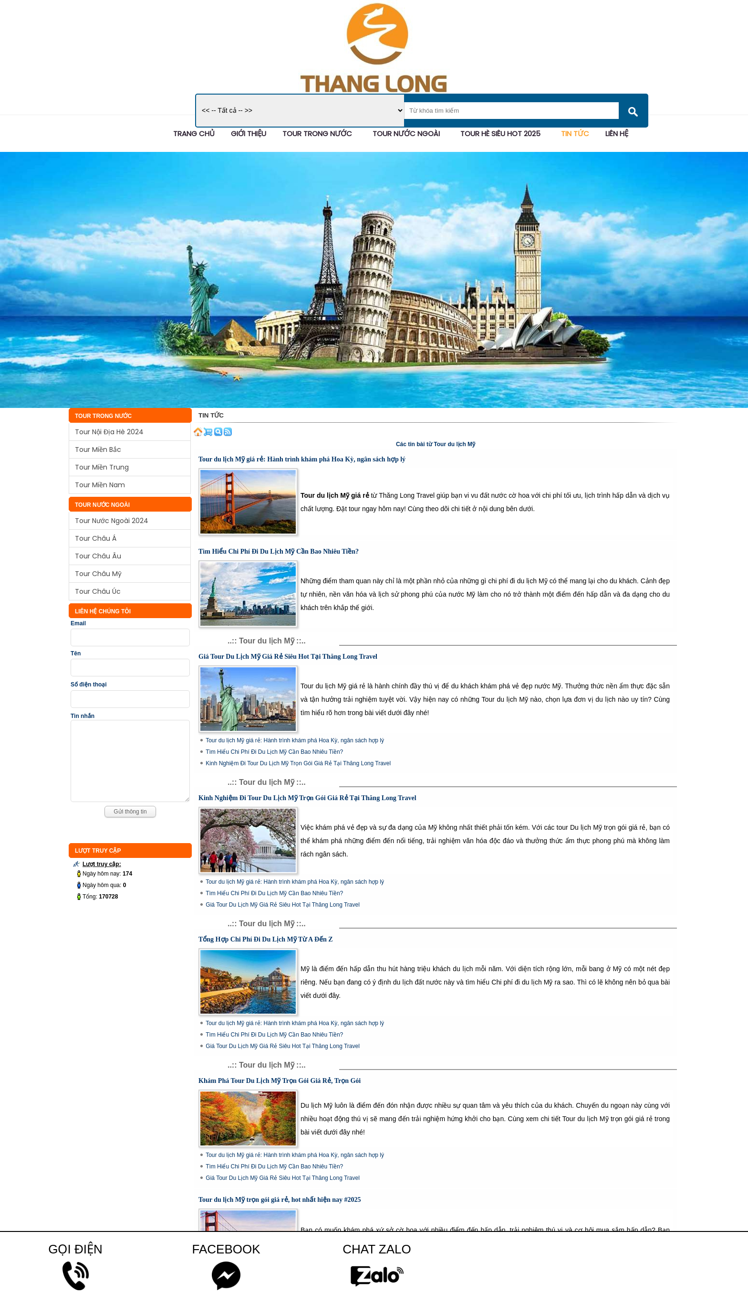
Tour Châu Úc (98, 591)
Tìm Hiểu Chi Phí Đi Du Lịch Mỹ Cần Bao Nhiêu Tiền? (278, 551)
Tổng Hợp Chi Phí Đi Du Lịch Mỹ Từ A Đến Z (265, 939)
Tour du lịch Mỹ (454, 444)
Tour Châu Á (95, 538)
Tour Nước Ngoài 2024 (111, 520)
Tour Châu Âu (98, 556)
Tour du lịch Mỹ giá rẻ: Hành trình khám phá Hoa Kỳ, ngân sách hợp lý (301, 459)
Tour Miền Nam (100, 485)
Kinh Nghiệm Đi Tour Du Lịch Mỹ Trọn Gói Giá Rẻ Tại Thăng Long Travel (298, 763)
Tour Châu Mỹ (98, 573)
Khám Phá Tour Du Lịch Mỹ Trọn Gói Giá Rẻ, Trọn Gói (279, 1080)
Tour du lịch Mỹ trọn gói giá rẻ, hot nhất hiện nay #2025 (279, 1199)
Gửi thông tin (130, 826)
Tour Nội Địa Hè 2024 (109, 432)
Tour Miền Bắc (98, 449)
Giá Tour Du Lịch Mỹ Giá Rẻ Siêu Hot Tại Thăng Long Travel (287, 656)
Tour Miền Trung (102, 467)
